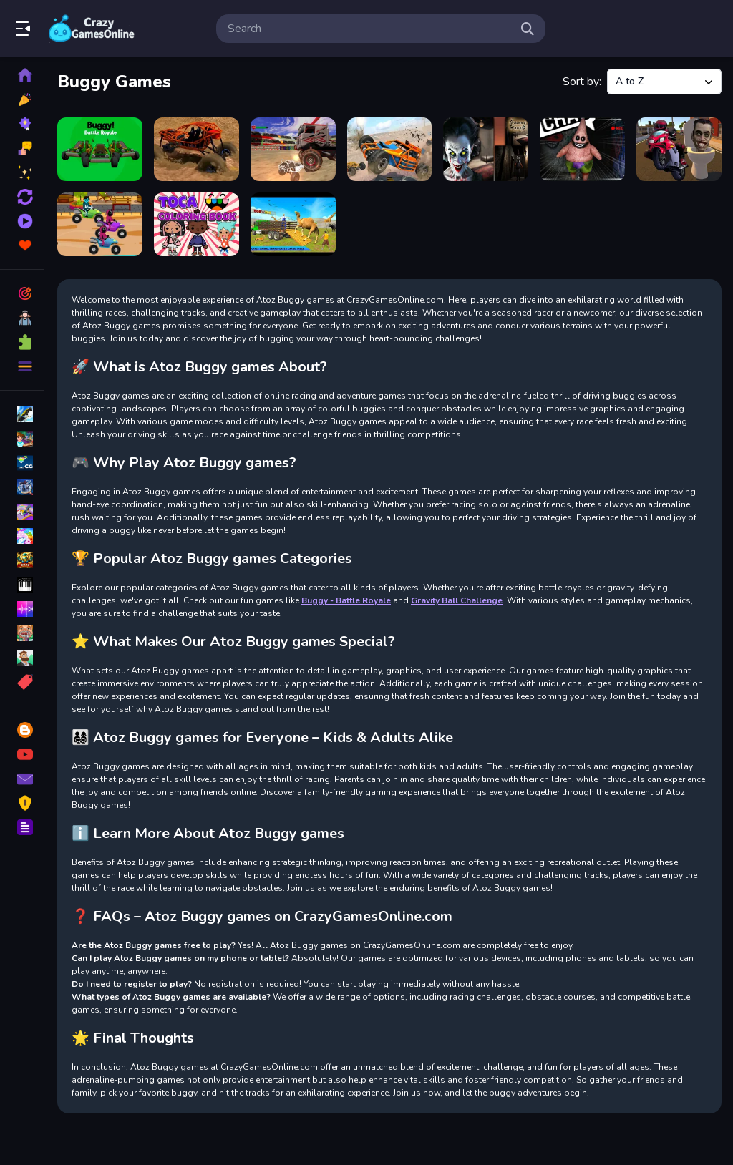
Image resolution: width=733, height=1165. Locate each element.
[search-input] (369, 28)
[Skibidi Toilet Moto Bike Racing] (679, 149)
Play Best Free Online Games (92, 29)
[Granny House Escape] (485, 149)
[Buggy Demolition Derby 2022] (196, 149)
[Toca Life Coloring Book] (196, 224)
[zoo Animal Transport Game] (293, 224)
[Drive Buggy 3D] (389, 149)
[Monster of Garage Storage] (582, 149)
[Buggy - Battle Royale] (99, 149)
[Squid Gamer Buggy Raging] (99, 224)
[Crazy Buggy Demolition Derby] (293, 149)
